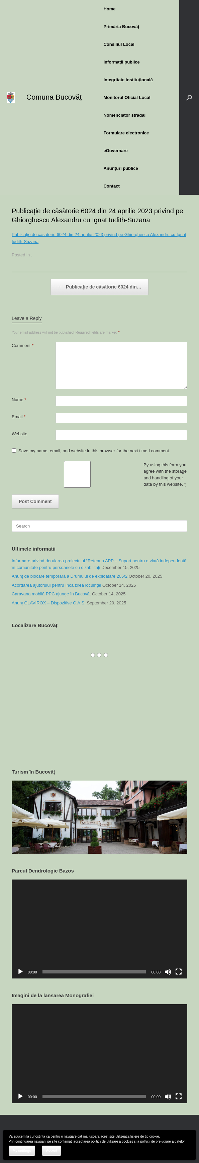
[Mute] (168, 971)
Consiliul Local (118, 44)
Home (109, 8)
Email (18, 416)
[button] (189, 97)
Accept (51, 1150)
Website (19, 433)
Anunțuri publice (120, 168)
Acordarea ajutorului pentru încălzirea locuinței (56, 585)
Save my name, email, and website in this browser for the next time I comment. (94, 450)
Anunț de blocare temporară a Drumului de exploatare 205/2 (69, 576)
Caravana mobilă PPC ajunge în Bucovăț (51, 593)
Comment (22, 345)
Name (19, 399)
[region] (99, 817)
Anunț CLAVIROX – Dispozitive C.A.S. (49, 602)
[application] (99, 929)
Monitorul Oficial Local (126, 97)
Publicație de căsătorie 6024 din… (99, 286)
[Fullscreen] (178, 971)
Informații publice (121, 62)
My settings (22, 1151)
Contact (111, 186)
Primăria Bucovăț (121, 26)
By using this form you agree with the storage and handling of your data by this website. (165, 474)
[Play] (20, 971)
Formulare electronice (126, 132)
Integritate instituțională (128, 79)
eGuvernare (115, 150)
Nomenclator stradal (124, 115)
